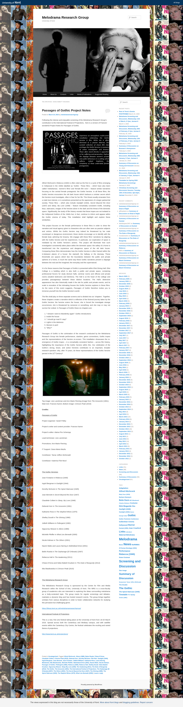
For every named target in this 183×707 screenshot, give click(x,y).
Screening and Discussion (128, 472)
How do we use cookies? (104, 703)
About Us (53, 94)
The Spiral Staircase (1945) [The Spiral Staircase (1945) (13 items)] (129, 592)
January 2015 (124, 399)
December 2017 (124, 325)
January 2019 (124, 306)
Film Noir (94, 658)
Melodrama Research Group (65, 17)
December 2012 (124, 453)
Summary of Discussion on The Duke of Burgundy (129, 238)
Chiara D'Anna (99, 656)
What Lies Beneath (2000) (84, 673)
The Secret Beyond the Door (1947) (77, 671)
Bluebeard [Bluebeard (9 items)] (135, 500)
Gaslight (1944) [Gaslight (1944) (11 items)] (124, 512)
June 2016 (122, 365)
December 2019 (124, 284)
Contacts (63, 94)
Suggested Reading (101, 94)
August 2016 (123, 362)
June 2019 (122, 293)
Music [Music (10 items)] (121, 545)
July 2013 (122, 436)
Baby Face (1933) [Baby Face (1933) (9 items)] (124, 494)
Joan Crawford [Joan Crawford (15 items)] (135, 528)
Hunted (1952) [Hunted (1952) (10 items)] (123, 528)
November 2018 (124, 311)
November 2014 (124, 404)
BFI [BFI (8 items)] (131, 500)
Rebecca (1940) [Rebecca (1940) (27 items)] (127, 554)
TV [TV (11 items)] (129, 595)
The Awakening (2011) (84, 667)
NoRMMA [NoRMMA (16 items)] (135, 545)
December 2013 (124, 424)
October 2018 (124, 313)
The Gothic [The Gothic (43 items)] (125, 588)
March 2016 (123, 372)
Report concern (142, 702)
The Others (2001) (59, 671)
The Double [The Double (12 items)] (123, 585)
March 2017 (123, 345)
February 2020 (124, 279)
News (121, 469)
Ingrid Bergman (47, 660)
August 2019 (123, 289)
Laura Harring (100, 660)
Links (71, 94)
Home (45, 94)
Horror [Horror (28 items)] (131, 525)
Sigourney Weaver (55, 667)
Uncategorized (53, 656)
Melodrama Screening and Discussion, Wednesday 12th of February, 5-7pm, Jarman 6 (129, 138)
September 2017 (125, 333)
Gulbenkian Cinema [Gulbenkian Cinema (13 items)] (126, 522)
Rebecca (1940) (73, 665)
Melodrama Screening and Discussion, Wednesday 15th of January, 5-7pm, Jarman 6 (129, 173)
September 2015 (125, 387)
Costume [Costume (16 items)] (133, 503)
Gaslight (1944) (103, 658)
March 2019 (123, 301)
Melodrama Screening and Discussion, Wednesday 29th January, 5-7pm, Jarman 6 (129, 155)
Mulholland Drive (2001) (81, 663)
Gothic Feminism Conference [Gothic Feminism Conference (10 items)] (129, 519)
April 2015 (122, 392)
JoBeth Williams (78, 660)
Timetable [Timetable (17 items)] (123, 595)
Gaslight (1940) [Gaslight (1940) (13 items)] (125, 509)
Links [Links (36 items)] (122, 531)
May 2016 (122, 367)
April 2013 (122, 444)
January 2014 (124, 421)
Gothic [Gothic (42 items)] (132, 515)
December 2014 (124, 402)
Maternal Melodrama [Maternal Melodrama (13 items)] (127, 535)
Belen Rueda (89, 656)
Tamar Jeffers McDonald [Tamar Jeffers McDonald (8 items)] (134, 582)
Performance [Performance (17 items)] (124, 551)
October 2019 (124, 286)
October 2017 (124, 330)
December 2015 (124, 380)
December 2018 (124, 308)
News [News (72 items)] (127, 544)
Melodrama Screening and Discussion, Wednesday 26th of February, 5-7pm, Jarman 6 (129, 128)
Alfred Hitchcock (69, 656)
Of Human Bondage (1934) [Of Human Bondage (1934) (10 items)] (128, 548)
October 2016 (124, 358)
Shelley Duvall (93, 665)
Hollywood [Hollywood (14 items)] (123, 525)
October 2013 (124, 429)
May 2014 (122, 412)
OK (131, 703)
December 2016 (124, 353)
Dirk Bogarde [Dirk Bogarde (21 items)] (125, 506)
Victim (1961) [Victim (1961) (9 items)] (123, 597)
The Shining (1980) (96, 671)
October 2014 (124, 407)
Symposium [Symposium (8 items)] (122, 582)
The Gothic (50, 669)
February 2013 (124, 449)
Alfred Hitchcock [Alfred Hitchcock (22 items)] (127, 491)
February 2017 (124, 348)
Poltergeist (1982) (61, 665)
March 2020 (123, 276)
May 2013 (122, 441)
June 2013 (122, 439)
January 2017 (124, 350)
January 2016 (124, 377)
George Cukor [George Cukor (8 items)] (123, 515)
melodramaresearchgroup (69, 115)
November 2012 (124, 456)
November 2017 (124, 328)
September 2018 (125, 316)
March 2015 (123, 394)
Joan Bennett (57, 660)
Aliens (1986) (80, 656)
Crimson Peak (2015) (61, 658)
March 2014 (123, 417)
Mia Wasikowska (55, 663)
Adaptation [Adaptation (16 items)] (123, 488)
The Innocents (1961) (62, 669)
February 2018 (124, 321)
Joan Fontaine (67, 660)
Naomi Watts (94, 663)
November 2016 (124, 355)
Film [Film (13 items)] (133, 506)
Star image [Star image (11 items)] (123, 570)
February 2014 (124, 419)
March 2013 (123, 446)
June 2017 (122, 338)
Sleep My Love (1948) (69, 667)
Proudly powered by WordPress (91, 684)
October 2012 (124, 458)
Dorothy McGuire (84, 658)
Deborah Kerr (73, 658)
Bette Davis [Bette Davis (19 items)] (124, 500)
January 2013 (124, 451)
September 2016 (125, 360)
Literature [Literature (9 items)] (129, 532)
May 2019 (122, 296)
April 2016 (122, 370)
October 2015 (124, 385)
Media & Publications (84, 94)
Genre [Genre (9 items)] (132, 512)
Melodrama (45, 663)
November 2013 (124, 426)
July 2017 (122, 335)
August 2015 (123, 389)
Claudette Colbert (48, 658)
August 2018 (123, 318)
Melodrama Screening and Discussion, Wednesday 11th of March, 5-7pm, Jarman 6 (129, 119)
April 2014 (122, 414)
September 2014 (125, 409)
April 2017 (122, 343)
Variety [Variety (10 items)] (132, 595)
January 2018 (124, 323)
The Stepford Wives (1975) (66, 673)
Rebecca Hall (83, 665)
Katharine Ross (90, 660)
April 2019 (122, 298)
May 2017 (122, 340)
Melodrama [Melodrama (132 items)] (128, 539)
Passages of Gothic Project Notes (66, 110)
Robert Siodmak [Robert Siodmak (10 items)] (124, 557)
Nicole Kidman (104, 663)
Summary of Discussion (127, 477)
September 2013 (125, 431)
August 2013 (123, 434)
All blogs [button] (177, 2)
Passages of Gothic (48, 665)
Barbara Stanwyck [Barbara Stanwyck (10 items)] (125, 497)
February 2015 (124, 397)
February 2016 (124, 375)
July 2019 (122, 291)
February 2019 (124, 303)
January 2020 (124, 281)
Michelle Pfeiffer (67, 663)
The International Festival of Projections (83, 669)
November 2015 (124, 382)
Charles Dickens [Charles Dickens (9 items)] (124, 503)
